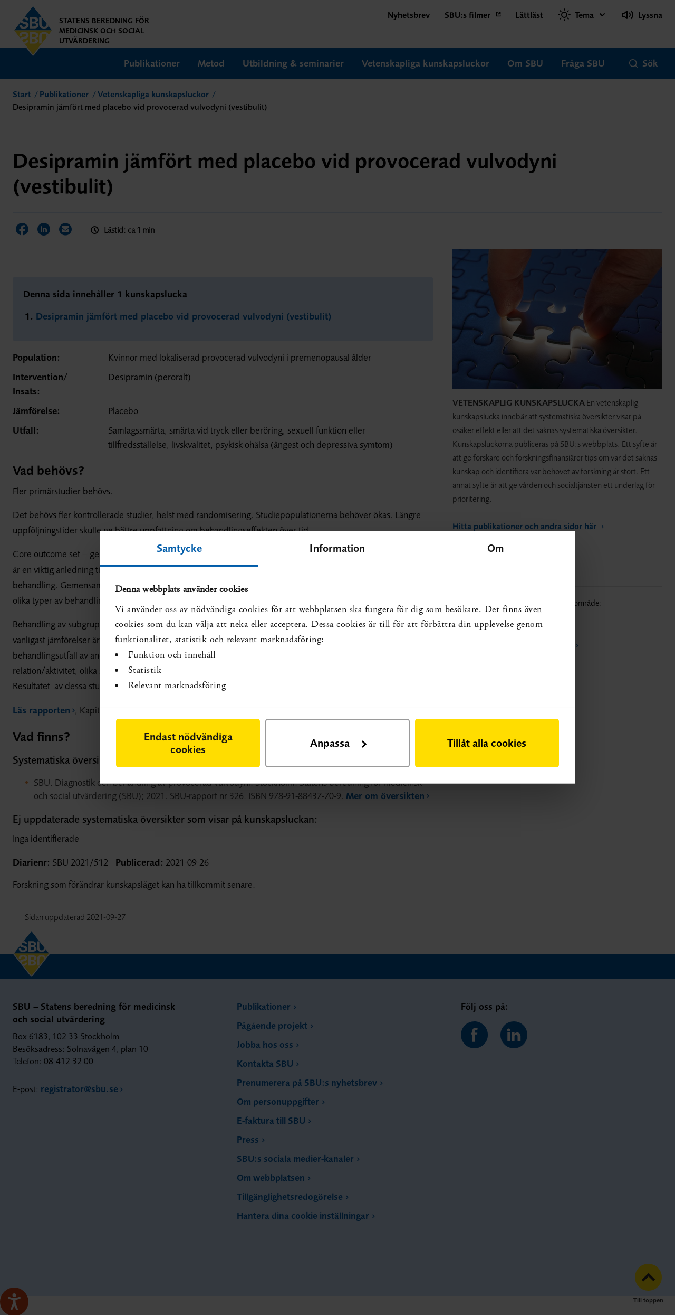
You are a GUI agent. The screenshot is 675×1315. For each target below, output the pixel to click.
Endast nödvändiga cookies (188, 742)
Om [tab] (495, 548)
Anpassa (338, 743)
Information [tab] (337, 548)
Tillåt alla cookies (486, 743)
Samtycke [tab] (179, 548)
